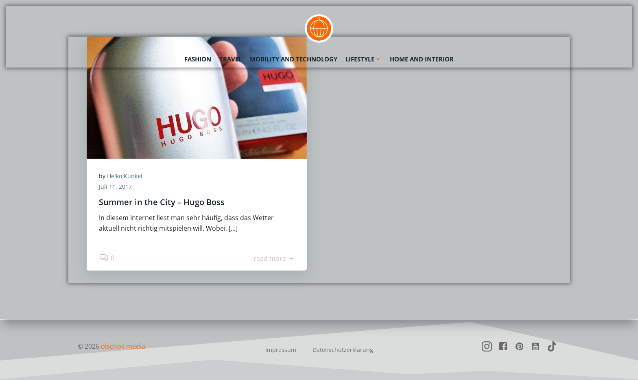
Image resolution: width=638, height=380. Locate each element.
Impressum (280, 350)
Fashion (197, 59)
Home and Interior (422, 59)
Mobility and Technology (293, 59)
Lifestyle (363, 59)
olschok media (123, 346)
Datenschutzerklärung (342, 350)
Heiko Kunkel (124, 176)
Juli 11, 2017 (115, 186)
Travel (230, 59)
